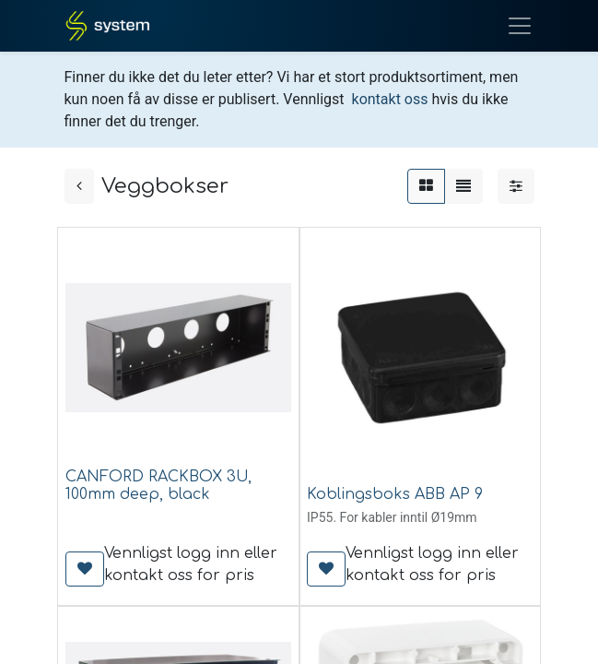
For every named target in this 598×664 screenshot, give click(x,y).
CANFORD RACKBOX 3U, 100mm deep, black (158, 485)
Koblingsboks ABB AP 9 (395, 494)
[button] (84, 569)
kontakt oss (390, 99)
